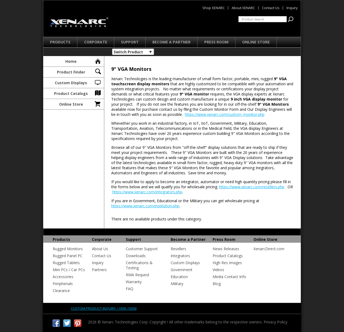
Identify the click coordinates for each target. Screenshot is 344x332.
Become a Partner (171, 42)
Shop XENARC (213, 7)
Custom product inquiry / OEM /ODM (104, 308)
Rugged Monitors (68, 248)
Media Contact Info (229, 276)
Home (83, 60)
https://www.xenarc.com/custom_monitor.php (224, 114)
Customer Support (142, 248)
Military (177, 283)
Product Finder (79, 71)
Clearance (61, 290)
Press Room (216, 42)
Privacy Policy (275, 321)
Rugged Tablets (66, 262)
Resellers (178, 248)
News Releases (226, 248)
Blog (217, 283)
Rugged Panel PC (68, 255)
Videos (218, 269)
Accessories (63, 276)
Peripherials (63, 283)
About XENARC (243, 7)
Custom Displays (78, 82)
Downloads (136, 255)
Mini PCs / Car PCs (69, 269)
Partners (99, 269)
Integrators (180, 255)
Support (130, 42)
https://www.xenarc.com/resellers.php (251, 186)
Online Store (256, 42)
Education (179, 276)
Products (60, 42)
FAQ (129, 288)
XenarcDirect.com (268, 248)
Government (181, 269)
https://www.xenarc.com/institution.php (145, 205)
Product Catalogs (78, 92)
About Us (100, 248)
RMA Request (137, 274)
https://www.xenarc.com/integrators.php (147, 191)
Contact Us (101, 255)
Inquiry (97, 262)
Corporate (95, 42)
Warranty (134, 281)
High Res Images (227, 262)
